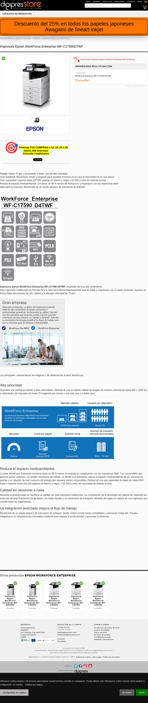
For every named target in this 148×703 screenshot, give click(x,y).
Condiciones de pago (102, 637)
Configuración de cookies (14, 692)
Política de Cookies (34, 685)
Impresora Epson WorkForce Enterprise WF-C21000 (98, 600)
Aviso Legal (96, 657)
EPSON (36, 38)
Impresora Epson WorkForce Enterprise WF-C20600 (54, 600)
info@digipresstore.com (66, 632)
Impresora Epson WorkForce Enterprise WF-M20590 (10, 600)
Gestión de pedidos (102, 630)
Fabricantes (119, 2)
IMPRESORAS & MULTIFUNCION (15, 38)
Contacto (131, 2)
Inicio (88, 2)
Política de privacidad (111, 657)
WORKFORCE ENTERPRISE (56, 38)
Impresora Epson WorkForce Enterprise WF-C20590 (32, 600)
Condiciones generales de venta (107, 628)
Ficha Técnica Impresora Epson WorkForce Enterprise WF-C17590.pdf (107, 60)
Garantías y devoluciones (104, 639)
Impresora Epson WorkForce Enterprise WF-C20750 (76, 600)
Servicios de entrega (102, 635)
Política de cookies (83, 657)
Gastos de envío (100, 632)
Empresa (96, 2)
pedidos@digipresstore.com (68, 635)
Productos (107, 2)
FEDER (139, 2)
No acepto (127, 692)
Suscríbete (61, 641)
